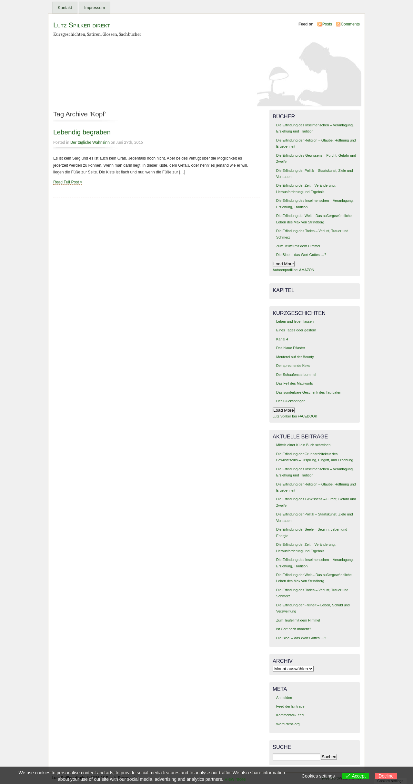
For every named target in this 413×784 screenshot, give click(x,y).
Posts (327, 24)
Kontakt (65, 7)
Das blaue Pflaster (290, 348)
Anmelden (284, 698)
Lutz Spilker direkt (81, 25)
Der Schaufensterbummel (296, 375)
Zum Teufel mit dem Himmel (298, 246)
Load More (283, 263)
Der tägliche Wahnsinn (90, 142)
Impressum (94, 7)
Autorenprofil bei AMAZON (293, 270)
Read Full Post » (67, 182)
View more (235, 779)
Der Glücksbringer (290, 401)
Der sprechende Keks (293, 366)
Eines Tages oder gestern (296, 330)
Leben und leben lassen (295, 321)
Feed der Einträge (290, 706)
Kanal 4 (282, 339)
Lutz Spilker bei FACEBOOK (295, 416)
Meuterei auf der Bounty (295, 357)
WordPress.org (288, 724)
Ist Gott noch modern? (293, 629)
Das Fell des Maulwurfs (294, 383)
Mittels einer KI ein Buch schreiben (303, 445)
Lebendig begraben (82, 132)
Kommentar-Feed (290, 715)
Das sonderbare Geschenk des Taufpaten (308, 392)
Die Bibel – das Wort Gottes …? (301, 255)
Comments (350, 24)
